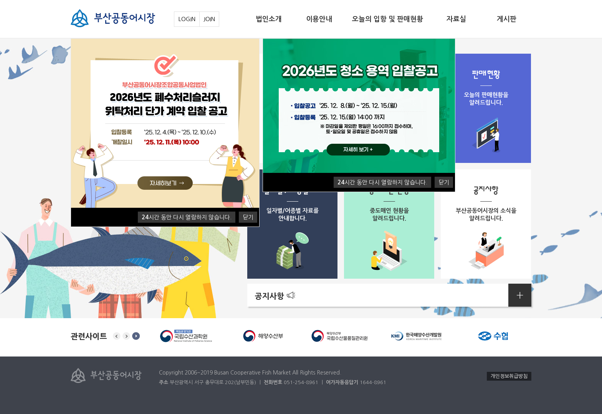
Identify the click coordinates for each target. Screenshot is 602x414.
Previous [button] (117, 336)
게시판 (506, 19)
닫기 (248, 217)
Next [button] (126, 336)
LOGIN (186, 19)
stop (136, 336)
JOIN (209, 19)
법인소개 (269, 19)
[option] (185, 336)
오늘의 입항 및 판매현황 (387, 19)
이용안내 (319, 19)
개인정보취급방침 (509, 376)
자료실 (456, 19)
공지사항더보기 (519, 295)
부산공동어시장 (113, 18)
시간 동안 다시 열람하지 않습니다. (187, 217)
